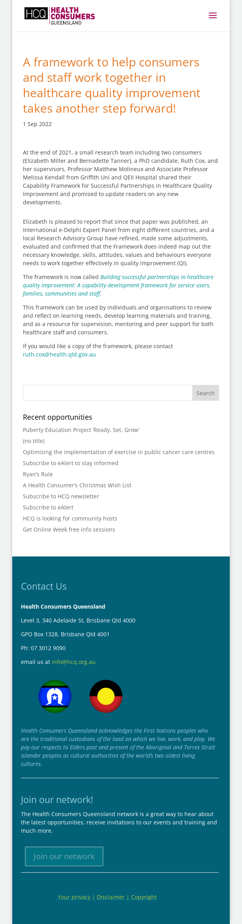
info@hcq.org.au (74, 662)
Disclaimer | (114, 897)
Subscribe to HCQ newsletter (61, 496)
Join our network (64, 856)
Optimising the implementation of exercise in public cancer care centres (119, 452)
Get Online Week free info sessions (69, 529)
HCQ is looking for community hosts (70, 518)
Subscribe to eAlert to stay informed (70, 463)
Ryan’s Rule (38, 474)
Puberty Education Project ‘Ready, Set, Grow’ (81, 430)
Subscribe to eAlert (48, 507)
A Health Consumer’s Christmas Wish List (77, 485)
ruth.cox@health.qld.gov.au (59, 354)
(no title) (34, 441)
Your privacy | (76, 897)
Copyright (144, 897)
